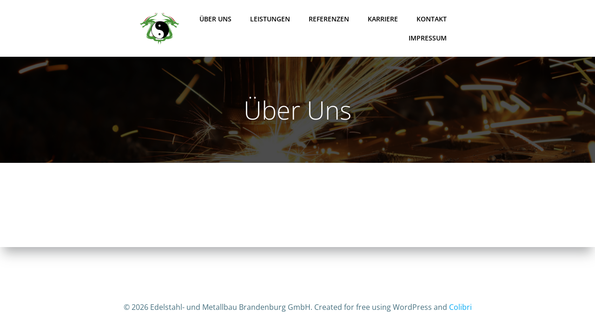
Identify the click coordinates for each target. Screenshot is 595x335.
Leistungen (270, 18)
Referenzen (329, 18)
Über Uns (215, 18)
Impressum (428, 38)
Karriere (383, 18)
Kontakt (431, 18)
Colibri (460, 307)
